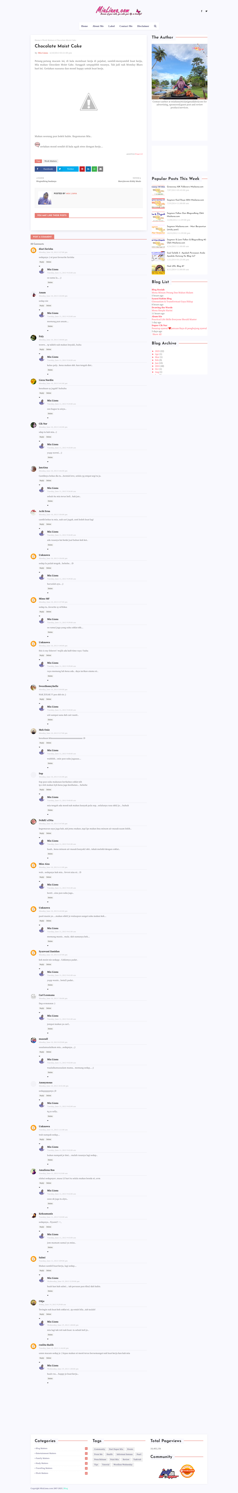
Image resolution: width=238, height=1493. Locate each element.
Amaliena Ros (47, 1170)
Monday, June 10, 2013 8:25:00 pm (53, 1042)
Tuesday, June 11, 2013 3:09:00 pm (53, 1261)
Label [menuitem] (111, 26)
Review (126, 1459)
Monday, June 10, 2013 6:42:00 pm (53, 911)
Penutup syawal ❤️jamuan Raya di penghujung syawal (179, 328)
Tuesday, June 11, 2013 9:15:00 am (53, 1173)
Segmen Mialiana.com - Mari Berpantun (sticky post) (186, 228)
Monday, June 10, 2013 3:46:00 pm (53, 471)
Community (99, 1449)
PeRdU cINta (46, 820)
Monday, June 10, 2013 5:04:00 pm (53, 689)
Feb (157, 360)
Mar (157, 357)
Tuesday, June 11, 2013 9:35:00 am (61, 448)
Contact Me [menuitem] (125, 26)
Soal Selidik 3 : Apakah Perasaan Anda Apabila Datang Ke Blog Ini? (186, 254)
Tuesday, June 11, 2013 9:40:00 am (61, 710)
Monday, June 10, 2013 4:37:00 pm (53, 602)
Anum (42, 292)
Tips (96, 1464)
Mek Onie (44, 729)
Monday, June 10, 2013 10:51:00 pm (53, 1086)
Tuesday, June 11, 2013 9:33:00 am (61, 273)
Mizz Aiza (44, 864)
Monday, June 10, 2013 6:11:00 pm (53, 867)
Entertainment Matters (62, 1453)
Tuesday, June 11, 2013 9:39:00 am (61, 579)
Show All (157, 334)
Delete (48, 262)
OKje (41, 1301)
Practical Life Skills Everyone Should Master (174, 319)
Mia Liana (43, 53)
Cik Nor (43, 423)
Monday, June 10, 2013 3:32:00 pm (53, 296)
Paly (41, 336)
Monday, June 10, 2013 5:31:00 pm (53, 777)
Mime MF (44, 598)
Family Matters (62, 1458)
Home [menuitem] (84, 26)
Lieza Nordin (46, 380)
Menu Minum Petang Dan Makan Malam (172, 292)
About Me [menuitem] (98, 26)
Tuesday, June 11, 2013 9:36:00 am (61, 491)
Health (110, 1454)
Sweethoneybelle (48, 686)
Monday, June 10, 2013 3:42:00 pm (53, 427)
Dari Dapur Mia (116, 1449)
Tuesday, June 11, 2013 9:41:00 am (61, 844)
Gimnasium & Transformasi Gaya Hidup (172, 301)
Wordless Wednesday (123, 1464)
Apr (157, 354)
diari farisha (46, 249)
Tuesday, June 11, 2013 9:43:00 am (61, 1238)
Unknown (44, 555)
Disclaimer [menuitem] (143, 26)
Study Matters (62, 1463)
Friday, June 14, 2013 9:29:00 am (52, 1304)
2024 (157, 366)
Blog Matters (62, 1448)
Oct (157, 369)
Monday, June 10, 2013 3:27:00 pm (53, 252)
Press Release (100, 1459)
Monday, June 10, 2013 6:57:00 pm (53, 955)
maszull (43, 1039)
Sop (41, 773)
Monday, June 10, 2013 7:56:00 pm (53, 998)
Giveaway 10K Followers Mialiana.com (185, 187)
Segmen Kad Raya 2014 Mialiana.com (185, 200)
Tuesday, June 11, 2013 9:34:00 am (61, 360)
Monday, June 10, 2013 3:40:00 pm (53, 340)
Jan (157, 363)
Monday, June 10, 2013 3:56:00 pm (53, 514)
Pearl (139, 1454)
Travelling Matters (62, 1468)
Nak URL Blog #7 (175, 266)
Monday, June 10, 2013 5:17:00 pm (53, 733)
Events (130, 1449)
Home (37, 40)
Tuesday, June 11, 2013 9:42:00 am (61, 1063)
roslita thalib (46, 1344)
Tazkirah (137, 1459)
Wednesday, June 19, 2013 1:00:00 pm (63, 1325)
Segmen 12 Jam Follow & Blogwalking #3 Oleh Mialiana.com (186, 241)
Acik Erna (44, 511)
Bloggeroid (139, 154)
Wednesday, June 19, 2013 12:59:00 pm (63, 1281)
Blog (66, 1488)
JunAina (43, 467)
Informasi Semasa (125, 1454)
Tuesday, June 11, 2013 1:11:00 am (53, 1130)
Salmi (42, 1257)
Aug (157, 372)
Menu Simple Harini (162, 310)
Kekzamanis (46, 1213)
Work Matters (48, 40)
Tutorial (105, 1464)
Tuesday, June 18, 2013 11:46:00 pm (54, 1348)
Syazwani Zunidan (49, 951)
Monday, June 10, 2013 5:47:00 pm (53, 824)
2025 (157, 351)
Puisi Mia (114, 1459)
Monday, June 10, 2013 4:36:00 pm (53, 558)
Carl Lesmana (47, 995)
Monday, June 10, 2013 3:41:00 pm (53, 383)
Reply (42, 262)
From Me (98, 1454)
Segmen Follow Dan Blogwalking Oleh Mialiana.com (185, 215)
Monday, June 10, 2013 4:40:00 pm (53, 646)
